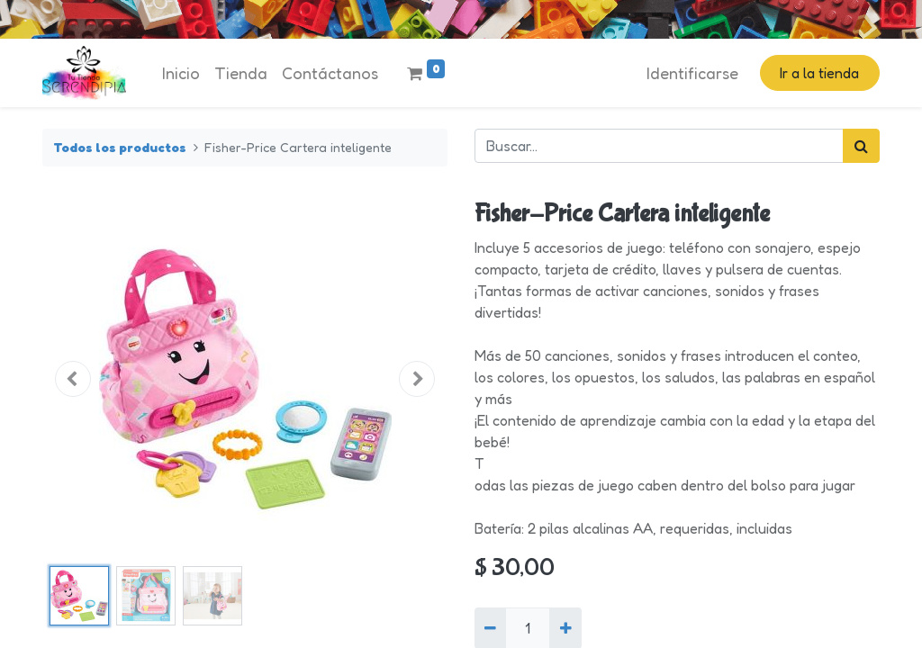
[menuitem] (181, 73)
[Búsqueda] (861, 146)
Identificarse (692, 73)
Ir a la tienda (819, 73)
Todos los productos (119, 147)
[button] (73, 379)
